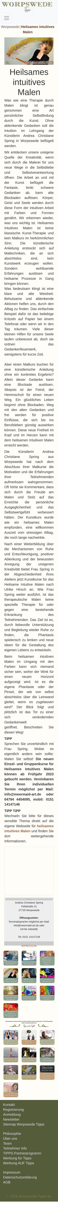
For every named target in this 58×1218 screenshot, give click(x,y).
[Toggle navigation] (6, 18)
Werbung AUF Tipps (18, 1163)
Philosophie (12, 1134)
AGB (6, 1182)
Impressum (11, 1172)
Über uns (10, 1138)
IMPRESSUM (28, 945)
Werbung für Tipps (17, 1158)
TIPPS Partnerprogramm (22, 1153)
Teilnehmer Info (15, 1148)
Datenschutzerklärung (20, 1177)
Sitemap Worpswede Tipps (23, 1124)
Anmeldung (12, 1114)
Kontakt (9, 1105)
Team (7, 1143)
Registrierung (13, 1110)
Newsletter (11, 1119)
